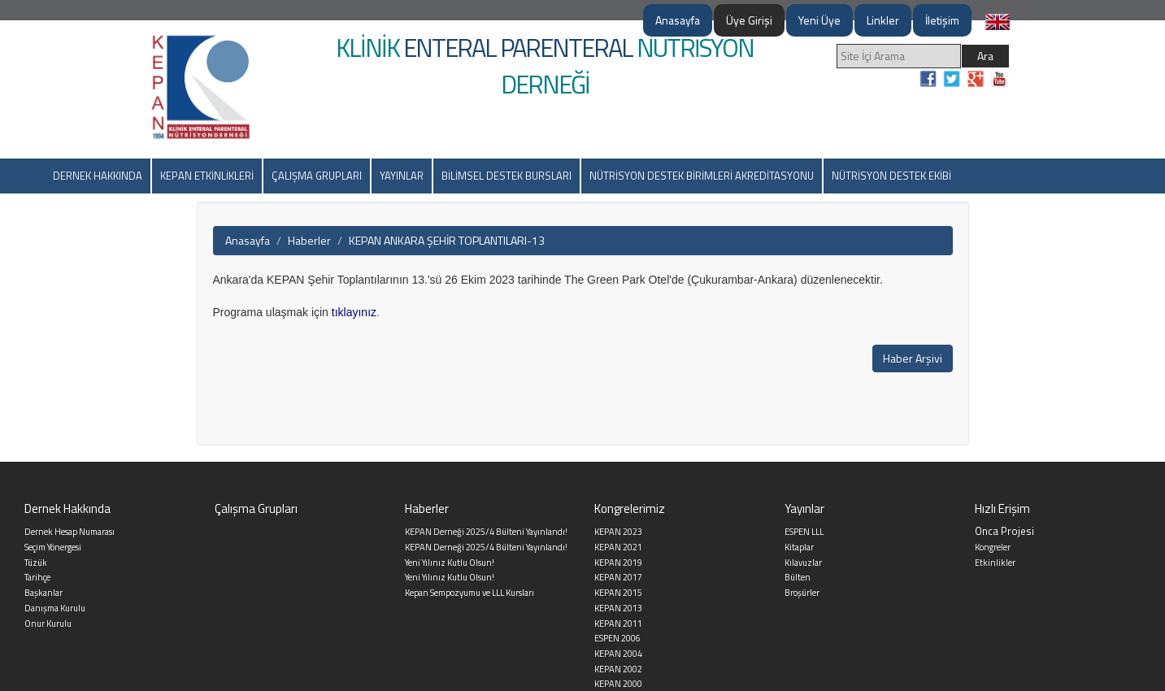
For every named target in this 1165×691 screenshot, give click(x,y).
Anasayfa (677, 19)
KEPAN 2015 (618, 592)
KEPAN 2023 (618, 531)
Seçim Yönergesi (52, 547)
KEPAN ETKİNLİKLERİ (207, 175)
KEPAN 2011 (618, 623)
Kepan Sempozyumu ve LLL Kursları (469, 592)
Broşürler (802, 592)
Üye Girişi (749, 19)
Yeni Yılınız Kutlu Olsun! (449, 562)
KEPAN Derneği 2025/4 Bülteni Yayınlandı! (486, 531)
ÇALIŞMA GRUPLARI (317, 175)
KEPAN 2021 (618, 547)
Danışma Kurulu (54, 608)
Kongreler (993, 547)
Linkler (883, 19)
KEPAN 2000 (618, 683)
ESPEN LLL (804, 531)
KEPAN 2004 (618, 653)
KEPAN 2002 (618, 669)
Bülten (798, 577)
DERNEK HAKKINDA (97, 175)
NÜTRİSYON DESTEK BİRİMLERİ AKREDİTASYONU (701, 175)
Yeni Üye (819, 19)
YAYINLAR (402, 175)
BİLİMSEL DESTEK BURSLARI (506, 175)
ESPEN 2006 (617, 638)
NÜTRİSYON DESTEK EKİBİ (891, 175)
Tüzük (35, 562)
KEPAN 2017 (618, 577)
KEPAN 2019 (618, 562)
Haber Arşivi (912, 358)
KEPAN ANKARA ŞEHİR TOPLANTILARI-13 (447, 240)
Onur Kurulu (48, 623)
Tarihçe (37, 577)
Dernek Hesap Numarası (69, 531)
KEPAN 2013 (618, 608)
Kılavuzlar (803, 562)
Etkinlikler (995, 562)
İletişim (942, 19)
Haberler (309, 240)
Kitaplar (799, 547)
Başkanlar (43, 592)
